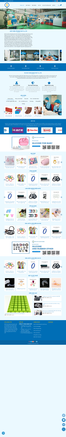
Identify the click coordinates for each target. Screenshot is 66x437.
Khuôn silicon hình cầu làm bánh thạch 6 (8, 116)
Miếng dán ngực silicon (21, 288)
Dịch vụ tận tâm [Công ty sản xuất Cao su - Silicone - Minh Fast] (32, 85)
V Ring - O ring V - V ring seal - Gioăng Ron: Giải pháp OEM (9, 237)
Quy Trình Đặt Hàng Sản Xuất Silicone (40, 324)
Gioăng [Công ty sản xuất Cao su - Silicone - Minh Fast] (23, 103)
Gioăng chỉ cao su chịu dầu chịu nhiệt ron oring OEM (51, 304)
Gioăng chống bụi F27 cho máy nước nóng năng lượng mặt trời (44, 202)
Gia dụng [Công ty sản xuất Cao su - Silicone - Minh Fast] (31, 101)
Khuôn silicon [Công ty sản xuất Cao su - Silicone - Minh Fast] (10, 98)
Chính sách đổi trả (37, 332)
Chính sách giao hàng (37, 328)
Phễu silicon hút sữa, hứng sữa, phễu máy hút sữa (9, 167)
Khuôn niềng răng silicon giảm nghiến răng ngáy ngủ (44, 289)
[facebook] (54, 0)
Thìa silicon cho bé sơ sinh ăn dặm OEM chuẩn (44, 219)
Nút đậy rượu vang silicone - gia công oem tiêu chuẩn (21, 219)
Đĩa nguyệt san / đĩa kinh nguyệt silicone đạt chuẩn (56, 289)
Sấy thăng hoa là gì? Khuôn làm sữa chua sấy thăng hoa (15, 313)
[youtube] (57, 0)
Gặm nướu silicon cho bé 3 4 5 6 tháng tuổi (21, 167)
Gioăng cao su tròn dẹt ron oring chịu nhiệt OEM (51, 296)
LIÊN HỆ (53, 5)
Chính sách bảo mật (37, 330)
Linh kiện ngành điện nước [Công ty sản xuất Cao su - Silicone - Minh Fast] (11, 101)
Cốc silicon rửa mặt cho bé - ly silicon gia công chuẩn (44, 167)
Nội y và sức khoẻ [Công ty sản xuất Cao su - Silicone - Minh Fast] (18, 98)
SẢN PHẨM (34, 5)
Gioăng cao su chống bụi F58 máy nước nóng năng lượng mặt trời (56, 185)
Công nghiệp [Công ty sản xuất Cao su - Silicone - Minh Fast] (38, 101)
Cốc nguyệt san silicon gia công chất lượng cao (33, 289)
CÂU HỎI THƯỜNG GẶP (46, 5)
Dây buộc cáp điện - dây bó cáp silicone (21, 185)
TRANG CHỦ (22, 5)
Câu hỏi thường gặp (37, 326)
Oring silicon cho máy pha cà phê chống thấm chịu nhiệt (33, 185)
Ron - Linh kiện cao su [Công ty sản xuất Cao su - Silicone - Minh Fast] (23, 101)
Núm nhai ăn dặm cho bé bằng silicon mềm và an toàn (56, 167)
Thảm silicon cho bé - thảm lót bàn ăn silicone (33, 167)
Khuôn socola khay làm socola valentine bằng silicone (28, 116)
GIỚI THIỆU (28, 5)
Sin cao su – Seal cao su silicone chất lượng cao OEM (10, 185)
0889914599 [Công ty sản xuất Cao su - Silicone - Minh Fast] (10, 0)
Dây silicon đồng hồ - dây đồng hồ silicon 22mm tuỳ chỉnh (33, 219)
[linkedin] (61, 0)
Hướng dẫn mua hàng (37, 334)
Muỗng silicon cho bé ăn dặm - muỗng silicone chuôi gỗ (56, 219)
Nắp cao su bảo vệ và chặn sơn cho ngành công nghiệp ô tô (44, 185)
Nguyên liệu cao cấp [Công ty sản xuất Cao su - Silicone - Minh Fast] (16, 85)
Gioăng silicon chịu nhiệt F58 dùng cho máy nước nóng (56, 202)
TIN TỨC (39, 5)
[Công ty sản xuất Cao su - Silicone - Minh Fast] (7, 5)
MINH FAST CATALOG (37, 336)
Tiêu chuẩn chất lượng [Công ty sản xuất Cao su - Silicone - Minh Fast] (49, 85)
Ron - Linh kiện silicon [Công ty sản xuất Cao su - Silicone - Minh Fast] (34, 98)
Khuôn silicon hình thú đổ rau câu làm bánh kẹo (18, 116)
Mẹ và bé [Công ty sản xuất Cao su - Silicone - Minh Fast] (26, 98)
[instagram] (59, 0)
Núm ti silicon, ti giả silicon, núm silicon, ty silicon (10, 289)
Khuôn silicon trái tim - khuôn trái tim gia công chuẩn (37, 116)
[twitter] (55, 0)
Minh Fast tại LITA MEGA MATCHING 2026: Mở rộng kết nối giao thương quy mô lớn (52, 311)
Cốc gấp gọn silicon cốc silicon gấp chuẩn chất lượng (10, 219)
